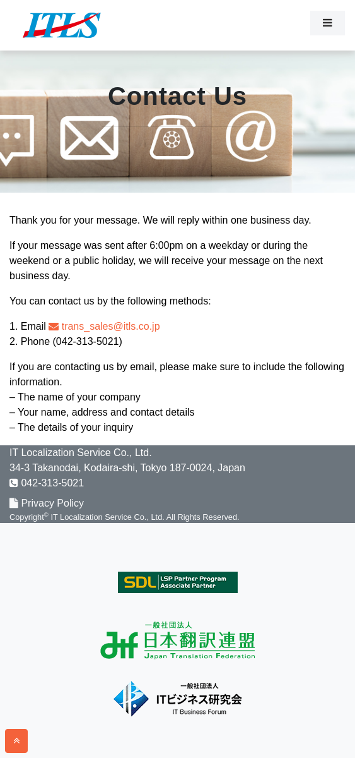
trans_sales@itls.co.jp (104, 326)
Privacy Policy (46, 503)
